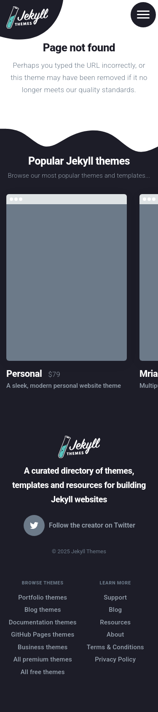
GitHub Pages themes (42, 634)
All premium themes (42, 659)
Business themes (42, 647)
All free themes (43, 672)
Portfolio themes (42, 597)
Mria (148, 373)
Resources (115, 622)
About (115, 634)
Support (115, 597)
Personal (24, 373)
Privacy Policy (115, 659)
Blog (115, 609)
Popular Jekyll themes (79, 161)
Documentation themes (43, 622)
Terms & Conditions (115, 647)
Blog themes (42, 609)
